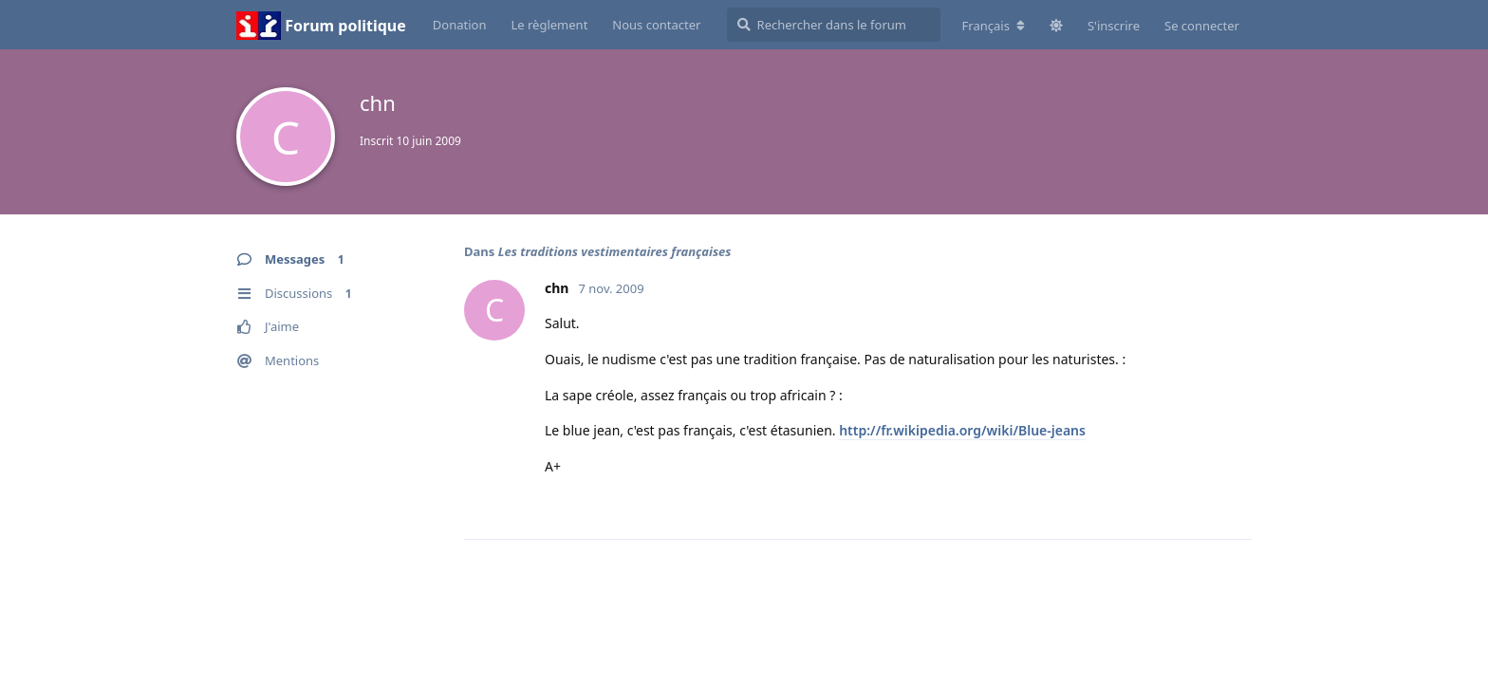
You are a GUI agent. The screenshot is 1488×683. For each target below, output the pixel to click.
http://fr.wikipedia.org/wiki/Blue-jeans (962, 430)
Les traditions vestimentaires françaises (615, 251)
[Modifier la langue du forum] (993, 26)
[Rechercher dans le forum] (833, 25)
